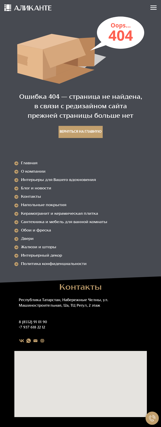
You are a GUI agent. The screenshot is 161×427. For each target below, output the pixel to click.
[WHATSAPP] (28, 340)
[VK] (22, 340)
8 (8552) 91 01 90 (33, 322)
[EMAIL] (35, 340)
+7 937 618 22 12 (32, 327)
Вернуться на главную (80, 132)
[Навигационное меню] (153, 8)
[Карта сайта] (42, 340)
